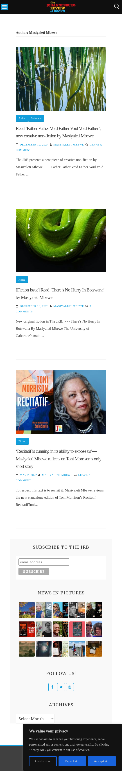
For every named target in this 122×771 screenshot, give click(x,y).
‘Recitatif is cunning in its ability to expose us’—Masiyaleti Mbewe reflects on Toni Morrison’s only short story (58, 458)
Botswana (36, 118)
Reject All (72, 761)
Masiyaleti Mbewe (68, 144)
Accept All (102, 761)
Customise (43, 761)
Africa (21, 118)
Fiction (22, 441)
